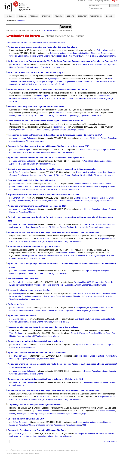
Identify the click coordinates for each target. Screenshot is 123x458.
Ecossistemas (109, 172)
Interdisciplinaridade (81, 53)
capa (99, 116)
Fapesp (104, 186)
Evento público (82, 64)
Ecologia (44, 67)
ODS (89, 282)
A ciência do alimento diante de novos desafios (29, 290)
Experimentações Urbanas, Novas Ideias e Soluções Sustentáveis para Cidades (43, 195)
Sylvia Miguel (102, 50)
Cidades (20, 67)
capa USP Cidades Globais (38, 130)
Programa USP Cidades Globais (57, 175)
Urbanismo (48, 56)
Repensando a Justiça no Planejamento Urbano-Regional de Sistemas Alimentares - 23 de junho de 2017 (55, 135)
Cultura (93, 201)
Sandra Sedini (19, 184)
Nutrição (96, 150)
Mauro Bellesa (58, 113)
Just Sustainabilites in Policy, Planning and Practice (31, 180)
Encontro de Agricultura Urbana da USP (26, 419)
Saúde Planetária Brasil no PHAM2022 (25, 279)
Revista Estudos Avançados (35, 241)
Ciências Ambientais (82, 184)
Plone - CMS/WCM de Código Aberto (19, 450)
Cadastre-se (82, 1)
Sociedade (51, 414)
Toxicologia (21, 414)
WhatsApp (107, 1)
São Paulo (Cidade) (24, 116)
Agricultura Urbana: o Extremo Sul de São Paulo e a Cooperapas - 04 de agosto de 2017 (47, 158)
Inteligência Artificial (106, 239)
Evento (12, 116)
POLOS (109, 16)
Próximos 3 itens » (110, 441)
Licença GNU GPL (76, 450)
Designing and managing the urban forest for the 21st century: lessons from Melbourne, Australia (51, 169)
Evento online (22, 186)
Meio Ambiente (66, 53)
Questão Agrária (40, 82)
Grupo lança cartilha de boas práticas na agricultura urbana (35, 405)
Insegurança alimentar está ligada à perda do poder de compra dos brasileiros (43, 327)
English (115, 1)
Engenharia (26, 296)
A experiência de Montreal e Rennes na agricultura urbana (34, 247)
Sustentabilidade (108, 53)
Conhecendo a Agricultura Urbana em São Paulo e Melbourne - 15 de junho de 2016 (45, 379)
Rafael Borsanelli (20, 64)
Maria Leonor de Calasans (24, 138)
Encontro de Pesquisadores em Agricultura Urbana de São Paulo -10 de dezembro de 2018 (48, 146)
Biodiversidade (86, 175)
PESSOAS (34, 16)
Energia (70, 201)
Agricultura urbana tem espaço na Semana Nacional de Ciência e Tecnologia (42, 47)
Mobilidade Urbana (17, 189)
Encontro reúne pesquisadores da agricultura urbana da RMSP (36, 107)
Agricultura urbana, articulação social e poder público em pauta (36, 72)
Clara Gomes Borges (21, 150)
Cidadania (95, 53)
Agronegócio (14, 164)
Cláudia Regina (19, 319)
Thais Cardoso (15, 333)
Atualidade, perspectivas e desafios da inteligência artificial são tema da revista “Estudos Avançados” (54, 232)
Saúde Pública (28, 84)
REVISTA (58, 16)
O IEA (9, 16)
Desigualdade (73, 189)
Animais (37, 285)
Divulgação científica (44, 425)
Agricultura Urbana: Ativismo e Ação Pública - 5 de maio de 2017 (37, 206)
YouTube (90, 1)
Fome (44, 285)
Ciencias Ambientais (56, 285)
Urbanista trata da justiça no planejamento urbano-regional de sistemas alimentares (45, 121)
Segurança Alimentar (107, 56)
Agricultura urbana (90, 56)
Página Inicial (21, 20)
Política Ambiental (73, 56)
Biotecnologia (15, 296)
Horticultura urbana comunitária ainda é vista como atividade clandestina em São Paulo (47, 89)
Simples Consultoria (34, 453)
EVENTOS (46, 16)
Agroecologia (59, 56)
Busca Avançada (48, 30)
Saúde (64, 189)
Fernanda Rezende (67, 253)
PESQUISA (22, 16)
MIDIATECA (82, 16)
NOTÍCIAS (70, 16)
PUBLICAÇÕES (96, 16)
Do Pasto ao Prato (16, 304)
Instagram (98, 1)
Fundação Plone (49, 450)
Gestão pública (98, 184)
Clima (96, 175)
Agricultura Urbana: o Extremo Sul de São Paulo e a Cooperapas (37, 353)
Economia (95, 82)
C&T (84, 425)
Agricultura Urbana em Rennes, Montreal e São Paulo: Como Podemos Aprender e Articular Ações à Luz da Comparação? (62, 61)
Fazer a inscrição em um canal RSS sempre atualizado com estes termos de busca (35, 42)
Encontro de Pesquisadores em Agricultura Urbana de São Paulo (37, 430)
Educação (54, 53)
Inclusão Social (57, 84)
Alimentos (48, 322)
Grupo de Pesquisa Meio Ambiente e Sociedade (49, 186)
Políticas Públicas (32, 67)
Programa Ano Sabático (97, 198)
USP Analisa (37, 336)
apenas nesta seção (96, 8)
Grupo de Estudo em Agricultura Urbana (26, 56)
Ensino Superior (16, 241)
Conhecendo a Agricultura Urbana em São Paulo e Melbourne (35, 341)
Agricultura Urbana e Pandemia (22, 316)
